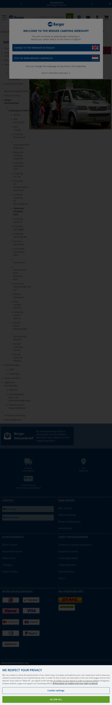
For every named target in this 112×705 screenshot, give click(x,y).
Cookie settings (55, 690)
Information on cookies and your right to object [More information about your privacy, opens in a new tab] (75, 683)
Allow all (56, 699)
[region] (56, 685)
